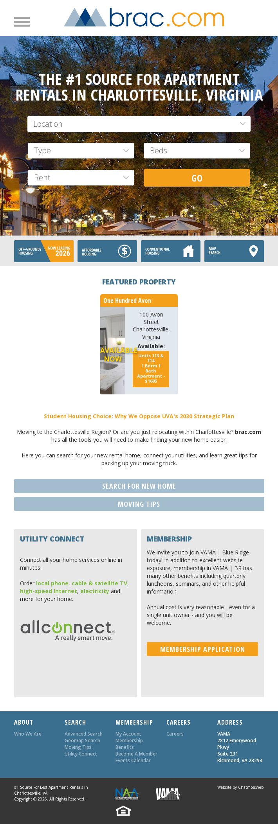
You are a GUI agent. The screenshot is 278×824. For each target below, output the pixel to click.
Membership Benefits (129, 743)
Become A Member (136, 753)
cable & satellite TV (99, 583)
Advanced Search (84, 733)
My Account (128, 733)
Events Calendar (133, 760)
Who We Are (28, 733)
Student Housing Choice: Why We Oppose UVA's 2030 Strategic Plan (139, 416)
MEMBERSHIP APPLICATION (202, 649)
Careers (175, 733)
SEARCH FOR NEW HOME (139, 486)
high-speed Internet (48, 591)
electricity (94, 591)
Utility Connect (81, 753)
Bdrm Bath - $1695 (151, 368)
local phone (52, 583)
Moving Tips (78, 747)
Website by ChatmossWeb (240, 787)
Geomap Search (82, 740)
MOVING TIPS (139, 504)
